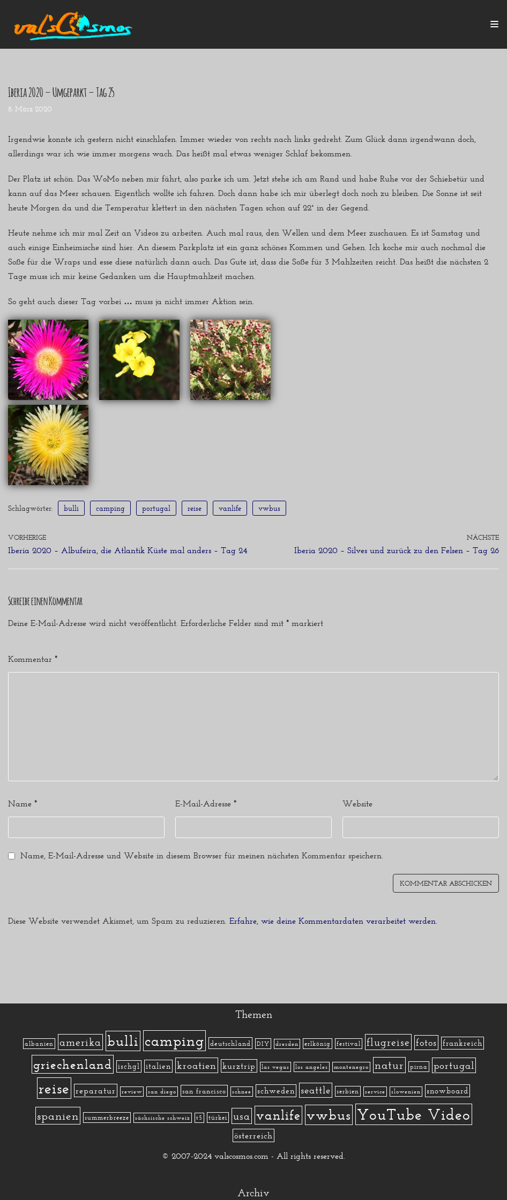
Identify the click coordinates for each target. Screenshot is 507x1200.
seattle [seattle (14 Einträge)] (316, 1090)
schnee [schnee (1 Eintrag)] (241, 1091)
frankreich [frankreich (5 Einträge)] (462, 1043)
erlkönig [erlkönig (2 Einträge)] (317, 1043)
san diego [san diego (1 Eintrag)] (162, 1091)
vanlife (230, 508)
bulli (71, 508)
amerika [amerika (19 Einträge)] (80, 1042)
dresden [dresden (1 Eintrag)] (287, 1043)
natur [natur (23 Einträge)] (389, 1065)
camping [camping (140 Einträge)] (174, 1041)
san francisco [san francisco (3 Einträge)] (204, 1090)
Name (22, 803)
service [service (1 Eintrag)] (375, 1091)
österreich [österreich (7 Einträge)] (253, 1135)
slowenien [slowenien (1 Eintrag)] (406, 1091)
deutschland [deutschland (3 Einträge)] (230, 1043)
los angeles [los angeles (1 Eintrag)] (311, 1066)
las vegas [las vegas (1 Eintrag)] (275, 1066)
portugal (156, 508)
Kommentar (32, 659)
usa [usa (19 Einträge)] (241, 1116)
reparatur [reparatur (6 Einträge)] (96, 1090)
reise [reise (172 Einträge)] (54, 1088)
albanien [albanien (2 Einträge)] (39, 1043)
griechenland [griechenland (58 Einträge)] (72, 1064)
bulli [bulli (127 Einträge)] (123, 1041)
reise (195, 508)
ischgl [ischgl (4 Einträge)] (129, 1066)
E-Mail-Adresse (205, 803)
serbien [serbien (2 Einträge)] (348, 1091)
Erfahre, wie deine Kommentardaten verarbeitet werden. (333, 921)
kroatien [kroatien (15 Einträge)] (197, 1065)
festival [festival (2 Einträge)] (349, 1043)
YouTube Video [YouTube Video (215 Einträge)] (414, 1114)
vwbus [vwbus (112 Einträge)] (329, 1114)
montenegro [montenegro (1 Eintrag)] (351, 1066)
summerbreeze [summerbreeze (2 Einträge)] (107, 1117)
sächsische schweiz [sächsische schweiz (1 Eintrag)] (162, 1117)
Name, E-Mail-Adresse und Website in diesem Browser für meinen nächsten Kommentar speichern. (201, 855)
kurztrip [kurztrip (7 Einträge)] (239, 1066)
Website (357, 803)
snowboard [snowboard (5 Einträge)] (447, 1091)
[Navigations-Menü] (494, 24)
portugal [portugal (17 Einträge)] (454, 1065)
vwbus (269, 508)
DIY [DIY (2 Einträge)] (263, 1043)
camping (110, 508)
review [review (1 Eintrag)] (132, 1091)
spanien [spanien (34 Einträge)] (58, 1115)
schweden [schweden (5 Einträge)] (276, 1091)
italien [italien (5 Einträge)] (158, 1066)
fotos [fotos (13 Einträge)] (426, 1042)
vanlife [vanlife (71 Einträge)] (278, 1115)
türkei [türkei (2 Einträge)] (217, 1117)
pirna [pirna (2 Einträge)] (419, 1066)
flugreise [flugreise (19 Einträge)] (388, 1042)
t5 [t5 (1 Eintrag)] (199, 1117)
